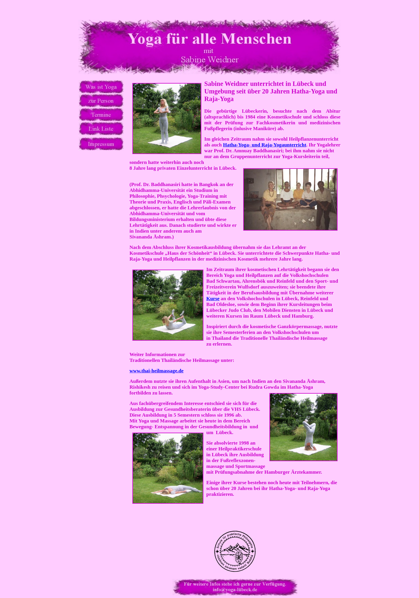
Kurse (212, 298)
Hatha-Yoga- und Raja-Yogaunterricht (264, 145)
